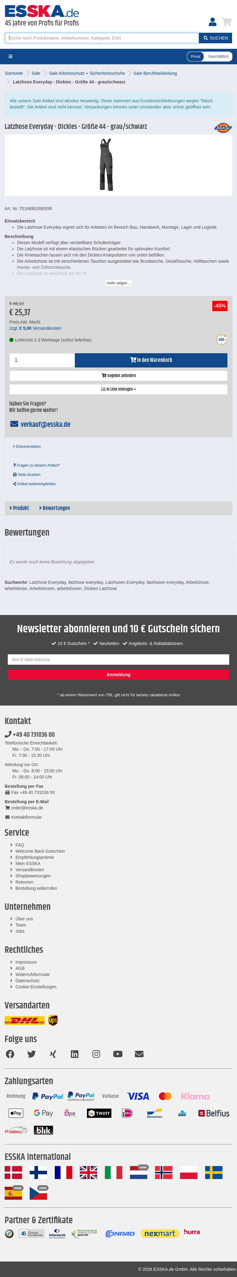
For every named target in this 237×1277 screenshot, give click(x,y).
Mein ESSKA (28, 863)
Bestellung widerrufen (36, 888)
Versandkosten (29, 869)
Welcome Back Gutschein (40, 851)
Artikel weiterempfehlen (34, 484)
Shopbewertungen (33, 875)
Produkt (19, 508)
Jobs (20, 931)
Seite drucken (27, 475)
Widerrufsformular (32, 974)
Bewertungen (54, 508)
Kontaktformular (23, 817)
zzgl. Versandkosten (35, 328)
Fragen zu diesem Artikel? (36, 465)
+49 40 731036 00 (30, 735)
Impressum (26, 962)
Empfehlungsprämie (34, 857)
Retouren (24, 882)
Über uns (24, 918)
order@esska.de (24, 807)
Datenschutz (27, 980)
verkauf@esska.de (39, 424)
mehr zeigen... (118, 283)
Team (20, 925)
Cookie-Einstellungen (35, 986)
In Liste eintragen (118, 389)
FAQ (19, 844)
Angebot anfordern (118, 375)
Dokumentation (27, 446)
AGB (20, 968)
